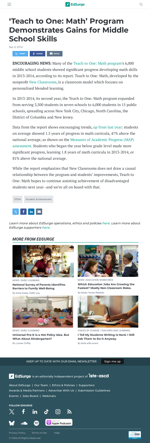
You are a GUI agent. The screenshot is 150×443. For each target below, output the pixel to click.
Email (55, 54)
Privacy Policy (17, 432)
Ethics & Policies (63, 385)
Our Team (41, 385)
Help (57, 432)
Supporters (87, 385)
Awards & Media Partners (27, 390)
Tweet (20, 54)
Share (37, 54)
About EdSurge (19, 385)
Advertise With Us (61, 390)
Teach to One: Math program (97, 63)
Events (14, 396)
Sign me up (112, 361)
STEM (17, 199)
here (106, 223)
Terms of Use (39, 432)
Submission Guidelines (94, 390)
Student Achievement (39, 199)
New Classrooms (42, 81)
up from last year (107, 127)
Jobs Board (30, 396)
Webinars (49, 396)
